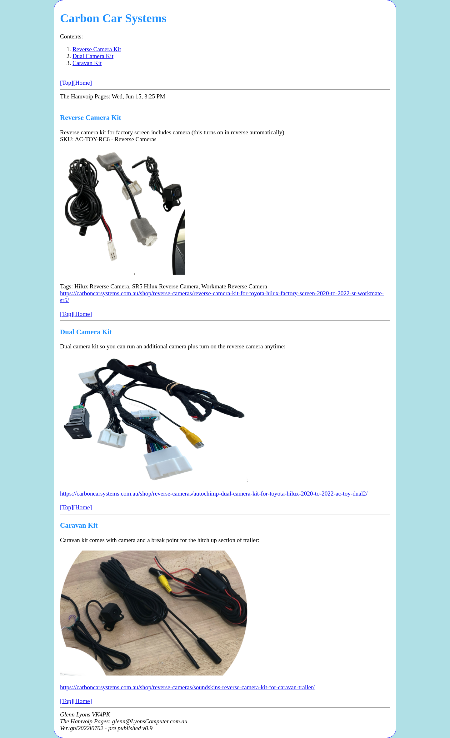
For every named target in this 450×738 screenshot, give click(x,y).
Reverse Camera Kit (96, 49)
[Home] (82, 82)
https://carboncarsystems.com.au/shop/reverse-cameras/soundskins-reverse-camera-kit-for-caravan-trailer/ (187, 687)
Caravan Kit (87, 63)
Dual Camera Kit (92, 56)
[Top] (66, 82)
